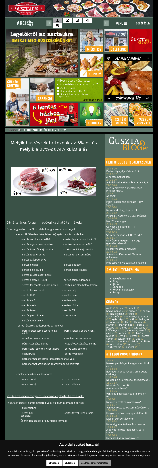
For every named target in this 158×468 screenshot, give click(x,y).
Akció (115, 284)
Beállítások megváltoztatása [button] (94, 463)
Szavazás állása (92, 99)
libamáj (138, 322)
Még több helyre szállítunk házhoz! (126, 262)
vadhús (110, 341)
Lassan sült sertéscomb (119, 418)
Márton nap (126, 325)
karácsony (139, 327)
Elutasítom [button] (70, 463)
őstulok (130, 347)
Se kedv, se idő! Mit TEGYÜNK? (124, 235)
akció (109, 308)
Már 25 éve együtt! (117, 221)
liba (127, 322)
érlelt (132, 308)
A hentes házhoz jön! (118, 177)
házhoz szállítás (141, 341)
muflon (123, 341)
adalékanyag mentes (136, 316)
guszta (132, 344)
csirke (109, 333)
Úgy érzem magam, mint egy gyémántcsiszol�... (123, 242)
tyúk (123, 336)
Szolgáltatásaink (121, 278)
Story (115, 281)
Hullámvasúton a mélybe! (121, 249)
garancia (115, 322)
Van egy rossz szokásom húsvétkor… (127, 407)
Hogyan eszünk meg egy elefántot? (126, 413)
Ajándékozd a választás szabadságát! (128, 182)
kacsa (140, 325)
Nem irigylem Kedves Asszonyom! (126, 424)
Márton (110, 325)
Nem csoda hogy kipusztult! (122, 210)
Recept (116, 292)
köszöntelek (124, 338)
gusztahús (116, 344)
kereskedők (112, 316)
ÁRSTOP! (111, 196)
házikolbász (117, 314)
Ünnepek (117, 287)
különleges (112, 330)
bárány (122, 333)
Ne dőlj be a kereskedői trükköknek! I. (128, 380)
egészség (117, 319)
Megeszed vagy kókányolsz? (122, 438)
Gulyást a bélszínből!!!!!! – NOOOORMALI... (121, 228)
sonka (146, 311)
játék (132, 319)
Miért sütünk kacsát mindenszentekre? (117, 387)
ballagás (144, 319)
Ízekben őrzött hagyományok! (123, 402)
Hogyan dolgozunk (123, 289)
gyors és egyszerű (135, 330)
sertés (133, 336)
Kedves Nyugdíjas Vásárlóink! (123, 171)
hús (121, 308)
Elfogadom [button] (54, 463)
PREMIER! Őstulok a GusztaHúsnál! (126, 215)
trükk (131, 314)
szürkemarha (113, 347)
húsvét (133, 311)
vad (138, 338)
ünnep (123, 327)
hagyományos (114, 311)
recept (110, 327)
